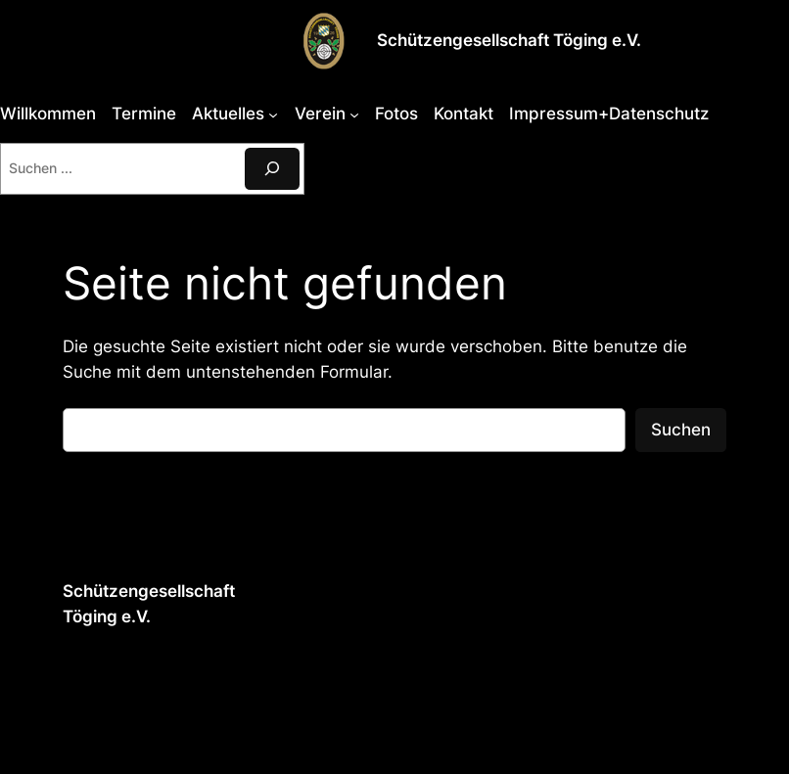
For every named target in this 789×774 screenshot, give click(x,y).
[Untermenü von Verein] (354, 113)
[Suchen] (272, 169)
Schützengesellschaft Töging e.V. (509, 40)
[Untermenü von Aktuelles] (273, 113)
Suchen (681, 429)
